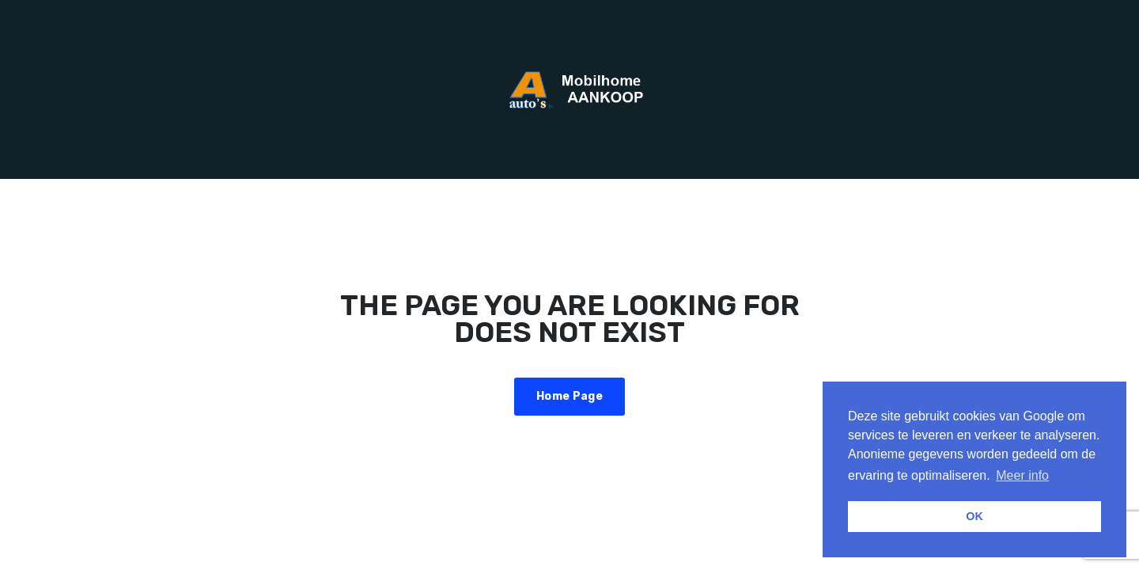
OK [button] (974, 516)
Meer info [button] (1022, 475)
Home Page (569, 396)
